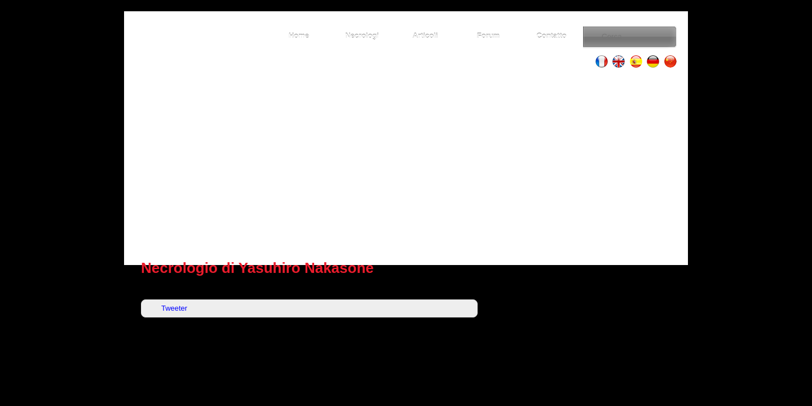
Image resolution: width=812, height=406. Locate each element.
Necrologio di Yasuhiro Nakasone (257, 267)
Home (299, 36)
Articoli (425, 36)
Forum (488, 36)
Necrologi (362, 36)
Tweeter (174, 308)
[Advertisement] (406, 163)
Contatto (551, 36)
